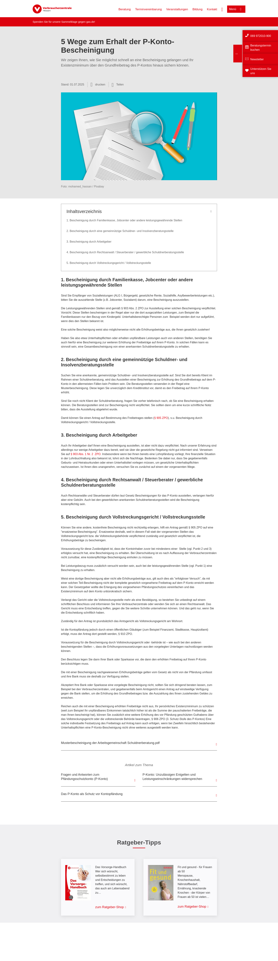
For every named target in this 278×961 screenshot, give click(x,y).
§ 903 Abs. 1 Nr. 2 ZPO (86, 454)
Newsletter (257, 59)
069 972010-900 (260, 35)
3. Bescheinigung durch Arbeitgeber (89, 241)
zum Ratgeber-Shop (109, 907)
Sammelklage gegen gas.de (77, 21)
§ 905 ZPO (161, 417)
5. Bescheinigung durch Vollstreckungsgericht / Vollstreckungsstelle (108, 262)
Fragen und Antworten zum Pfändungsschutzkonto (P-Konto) (84, 777)
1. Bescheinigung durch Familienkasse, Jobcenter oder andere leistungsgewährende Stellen (124, 220)
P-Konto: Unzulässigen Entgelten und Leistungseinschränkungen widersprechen (172, 777)
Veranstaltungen (177, 9)
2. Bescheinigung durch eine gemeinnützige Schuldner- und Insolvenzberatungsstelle (120, 230)
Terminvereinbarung (148, 9)
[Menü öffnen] (236, 9)
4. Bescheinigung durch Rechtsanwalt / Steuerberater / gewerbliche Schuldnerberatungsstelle (125, 252)
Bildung (197, 9)
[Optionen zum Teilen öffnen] (118, 84)
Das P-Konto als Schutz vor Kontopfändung (92, 794)
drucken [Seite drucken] (100, 84)
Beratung (124, 9)
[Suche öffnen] (222, 9)
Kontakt (212, 9)
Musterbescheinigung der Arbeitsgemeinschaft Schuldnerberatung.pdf (110, 743)
